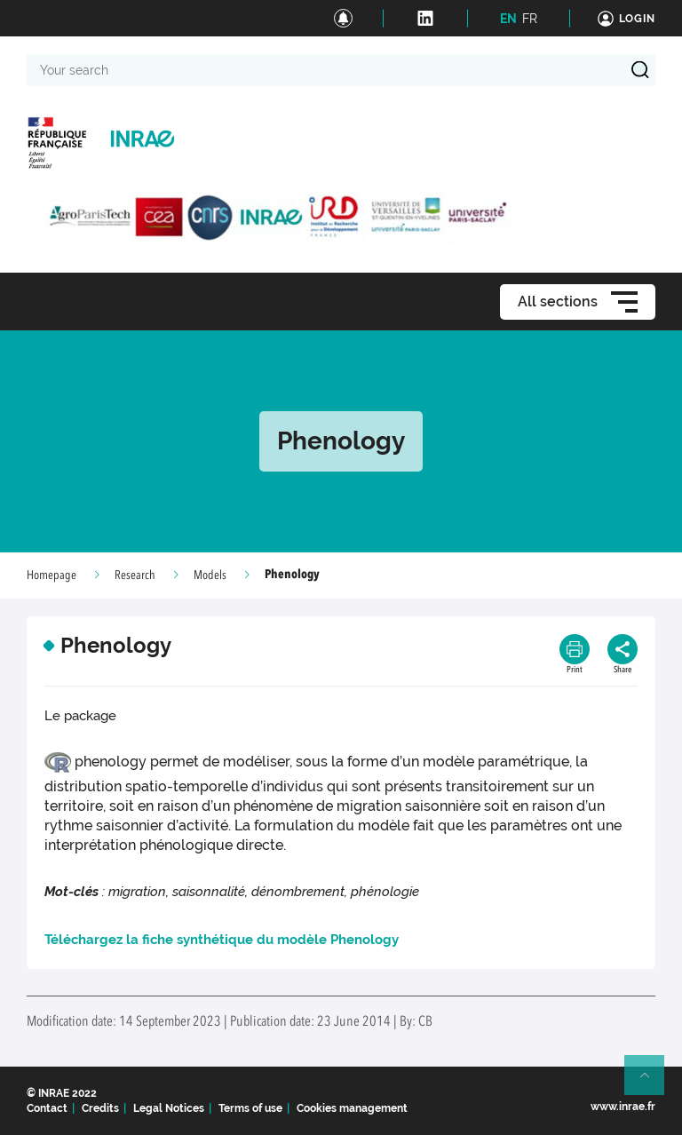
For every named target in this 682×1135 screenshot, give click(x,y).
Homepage (51, 575)
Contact (47, 1108)
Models (210, 575)
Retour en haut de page (651, 1082)
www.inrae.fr (623, 1106)
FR (529, 19)
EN (508, 19)
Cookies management (352, 1108)
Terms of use (250, 1108)
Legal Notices (168, 1108)
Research (135, 575)
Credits (100, 1108)
